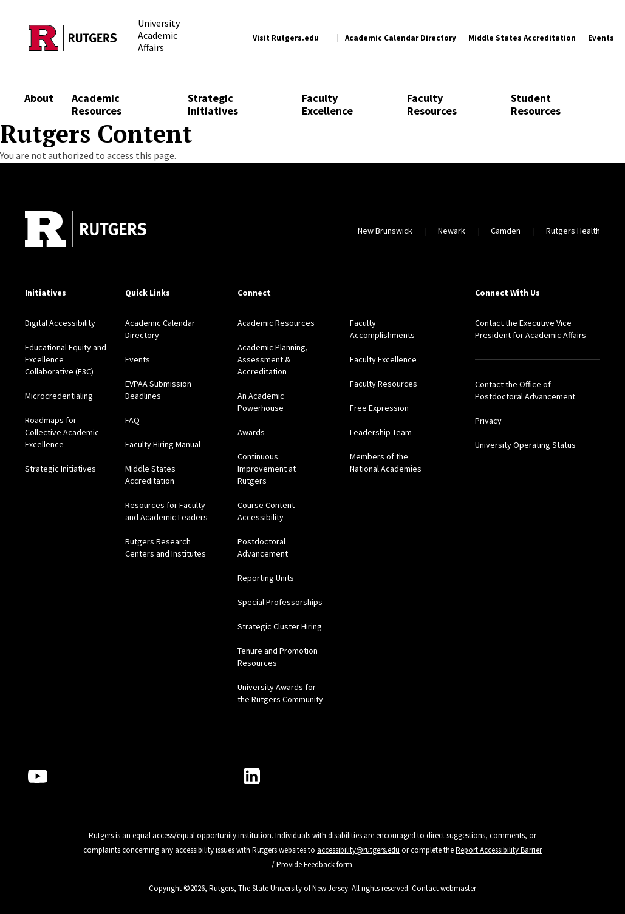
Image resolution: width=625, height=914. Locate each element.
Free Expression (379, 407)
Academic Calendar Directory (400, 38)
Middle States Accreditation (522, 38)
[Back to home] (85, 230)
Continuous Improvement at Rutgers (266, 468)
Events (601, 38)
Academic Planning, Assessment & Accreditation (272, 359)
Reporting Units (265, 577)
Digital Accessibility (60, 322)
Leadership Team (381, 432)
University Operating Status (525, 444)
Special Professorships (280, 602)
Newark (451, 230)
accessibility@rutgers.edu (358, 850)
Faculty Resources (432, 104)
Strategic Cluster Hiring (279, 626)
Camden (506, 230)
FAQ (132, 420)
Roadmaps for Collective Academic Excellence (62, 432)
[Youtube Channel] (37, 776)
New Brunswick (385, 230)
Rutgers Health (573, 230)
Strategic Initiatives (213, 104)
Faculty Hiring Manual (162, 444)
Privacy (488, 420)
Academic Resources (96, 104)
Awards (251, 432)
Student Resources (536, 104)
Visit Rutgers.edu (286, 38)
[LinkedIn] (252, 776)
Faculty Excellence (327, 104)
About (38, 98)
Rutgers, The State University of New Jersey (278, 888)
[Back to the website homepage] (72, 38)
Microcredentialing (59, 395)
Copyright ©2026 (177, 888)
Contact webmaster (444, 888)
